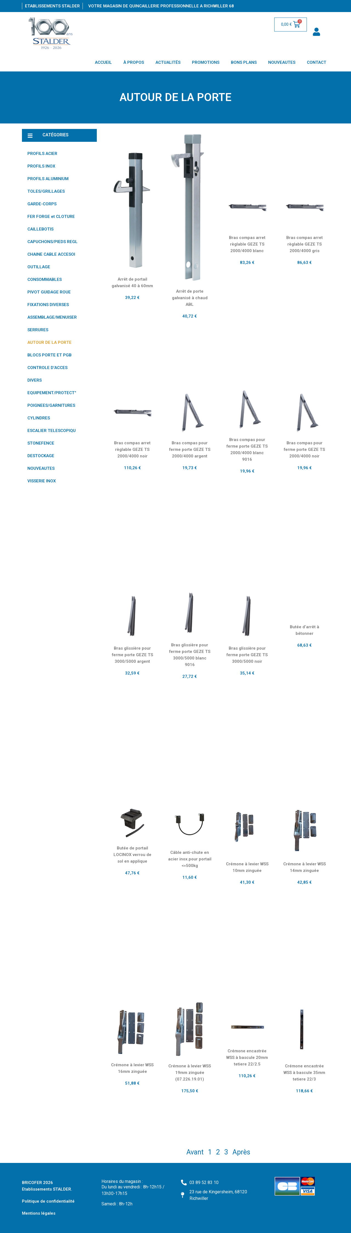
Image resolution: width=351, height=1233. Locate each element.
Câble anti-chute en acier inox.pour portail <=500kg (189, 859)
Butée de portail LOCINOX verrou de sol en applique (132, 855)
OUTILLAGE (38, 266)
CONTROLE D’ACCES (47, 367)
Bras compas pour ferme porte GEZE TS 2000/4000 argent (189, 449)
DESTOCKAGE (40, 455)
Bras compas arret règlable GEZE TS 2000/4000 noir (132, 449)
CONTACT (316, 62)
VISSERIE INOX (41, 481)
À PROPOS (133, 62)
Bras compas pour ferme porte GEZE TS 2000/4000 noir (304, 449)
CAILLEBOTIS (40, 229)
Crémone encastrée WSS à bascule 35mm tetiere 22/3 (304, 1073)
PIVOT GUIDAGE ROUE (49, 292)
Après (241, 1152)
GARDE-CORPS (41, 203)
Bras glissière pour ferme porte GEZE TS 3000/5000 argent (132, 655)
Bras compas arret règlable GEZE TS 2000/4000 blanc (247, 244)
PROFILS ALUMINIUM (48, 178)
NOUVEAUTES (281, 62)
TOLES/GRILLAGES (46, 191)
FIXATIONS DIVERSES (48, 304)
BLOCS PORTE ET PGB (49, 355)
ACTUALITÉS (167, 62)
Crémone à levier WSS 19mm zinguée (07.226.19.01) (189, 1073)
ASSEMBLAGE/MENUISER (52, 317)
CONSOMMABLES (44, 279)
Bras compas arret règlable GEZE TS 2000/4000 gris (304, 244)
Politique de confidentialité (48, 1201)
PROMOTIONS (205, 62)
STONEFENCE (40, 443)
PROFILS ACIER (42, 153)
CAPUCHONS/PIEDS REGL (52, 241)
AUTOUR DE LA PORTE (49, 342)
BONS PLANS (244, 62)
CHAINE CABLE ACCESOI (51, 254)
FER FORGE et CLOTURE (51, 216)
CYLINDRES (38, 418)
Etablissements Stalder (52, 6)
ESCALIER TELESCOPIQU (51, 430)
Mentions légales (38, 1213)
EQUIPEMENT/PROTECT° (51, 392)
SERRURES (37, 329)
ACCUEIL (103, 62)
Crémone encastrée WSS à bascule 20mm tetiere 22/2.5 (247, 1057)
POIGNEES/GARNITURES (51, 405)
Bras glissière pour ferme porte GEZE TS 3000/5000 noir (247, 655)
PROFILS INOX (41, 166)
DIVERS (34, 380)
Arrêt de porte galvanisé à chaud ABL (190, 298)
